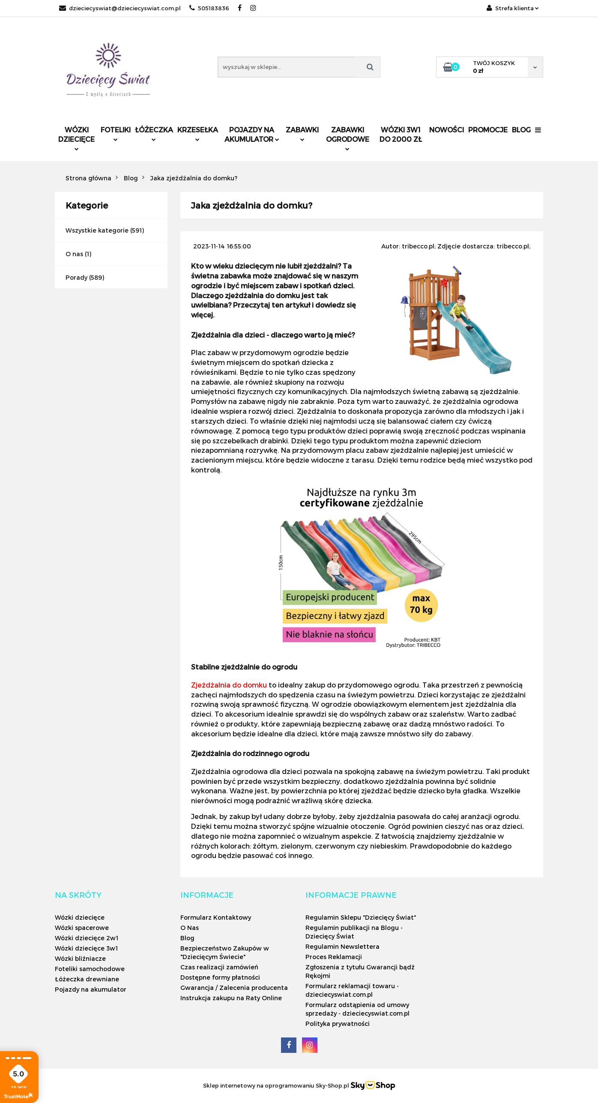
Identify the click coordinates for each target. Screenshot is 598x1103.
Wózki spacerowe (82, 927)
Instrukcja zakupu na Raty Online (231, 997)
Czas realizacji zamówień (219, 967)
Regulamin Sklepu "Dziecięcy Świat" (360, 917)
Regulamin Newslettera (342, 946)
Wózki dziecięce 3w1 (86, 948)
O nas (74, 253)
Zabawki (302, 133)
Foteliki (116, 133)
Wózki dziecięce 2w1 (86, 938)
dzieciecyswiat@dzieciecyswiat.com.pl (120, 8)
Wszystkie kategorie (97, 230)
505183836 (209, 8)
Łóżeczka (154, 133)
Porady (76, 277)
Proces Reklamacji (333, 956)
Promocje (488, 130)
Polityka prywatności (337, 1023)
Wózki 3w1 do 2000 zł (401, 134)
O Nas (189, 927)
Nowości (446, 130)
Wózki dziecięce (76, 138)
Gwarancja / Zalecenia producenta (234, 987)
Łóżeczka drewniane (87, 979)
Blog (521, 130)
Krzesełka (197, 133)
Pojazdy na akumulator (251, 134)
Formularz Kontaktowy (215, 917)
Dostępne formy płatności (220, 977)
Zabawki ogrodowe (347, 138)
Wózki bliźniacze (80, 958)
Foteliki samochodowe (90, 968)
